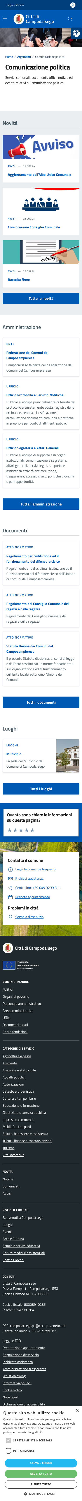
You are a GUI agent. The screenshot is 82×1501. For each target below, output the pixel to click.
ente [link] (10, 343)
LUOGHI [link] (12, 745)
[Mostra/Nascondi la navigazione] (4, 18)
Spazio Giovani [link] (13, 1259)
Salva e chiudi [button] (41, 1463)
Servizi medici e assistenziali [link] (24, 1252)
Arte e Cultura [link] (13, 1238)
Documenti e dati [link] (15, 1024)
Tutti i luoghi (41, 789)
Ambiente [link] (10, 1063)
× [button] (77, 1410)
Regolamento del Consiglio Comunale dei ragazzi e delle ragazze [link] (37, 606)
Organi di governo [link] (16, 996)
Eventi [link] (7, 1231)
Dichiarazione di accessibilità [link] (24, 1404)
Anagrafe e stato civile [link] (19, 1070)
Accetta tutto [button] (41, 1474)
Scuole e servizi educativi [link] (21, 1245)
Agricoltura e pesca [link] (17, 1056)
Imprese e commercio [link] (18, 1119)
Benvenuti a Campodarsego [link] (23, 1217)
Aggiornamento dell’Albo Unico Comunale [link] (39, 174)
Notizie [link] (8, 1179)
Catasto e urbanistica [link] (18, 1091)
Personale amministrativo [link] (22, 1003)
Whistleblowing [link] (14, 1376)
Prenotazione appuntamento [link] (24, 1347)
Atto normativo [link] (19, 547)
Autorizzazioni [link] (13, 1084)
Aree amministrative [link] (18, 1010)
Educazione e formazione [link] (21, 1105)
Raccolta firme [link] (19, 279)
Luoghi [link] (8, 1224)
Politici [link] (8, 989)
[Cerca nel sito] (70, 19)
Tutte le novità (41, 298)
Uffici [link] (6, 1017)
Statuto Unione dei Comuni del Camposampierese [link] (29, 648)
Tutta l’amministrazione (41, 504)
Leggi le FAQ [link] (12, 1340)
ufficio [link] (12, 386)
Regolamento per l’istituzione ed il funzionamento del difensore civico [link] (33, 558)
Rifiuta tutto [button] (41, 1484)
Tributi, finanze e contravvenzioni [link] (27, 1140)
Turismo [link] (8, 1147)
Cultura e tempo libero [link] (19, 1098)
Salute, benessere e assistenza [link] (25, 1133)
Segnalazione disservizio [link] (21, 1354)
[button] (41, 1494)
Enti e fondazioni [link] (15, 1031)
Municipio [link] (13, 754)
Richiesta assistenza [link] (18, 1361)
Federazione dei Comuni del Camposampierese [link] (27, 355)
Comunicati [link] (11, 1186)
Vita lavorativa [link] (13, 1154)
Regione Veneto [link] (15, 5)
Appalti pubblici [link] (14, 1077)
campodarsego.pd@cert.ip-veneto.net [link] (38, 1325)
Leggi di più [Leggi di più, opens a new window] (35, 1432)
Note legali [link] (11, 1397)
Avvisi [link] (11, 166)
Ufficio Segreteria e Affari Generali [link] (32, 448)
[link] (76, 33)
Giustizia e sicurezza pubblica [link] (24, 1112)
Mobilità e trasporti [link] (17, 1126)
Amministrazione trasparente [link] (24, 1368)
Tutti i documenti (41, 702)
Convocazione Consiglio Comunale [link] (34, 227)
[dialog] (41, 1453)
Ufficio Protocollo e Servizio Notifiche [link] (34, 395)
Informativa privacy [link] (17, 1383)
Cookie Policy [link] (12, 1390)
